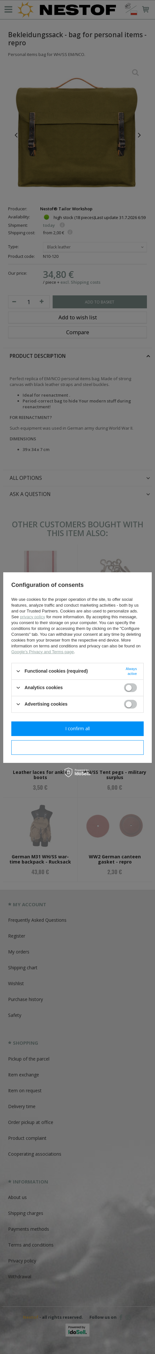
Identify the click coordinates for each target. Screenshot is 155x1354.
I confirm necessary (77, 747)
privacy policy (32, 616)
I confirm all (77, 728)
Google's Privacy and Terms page (42, 651)
